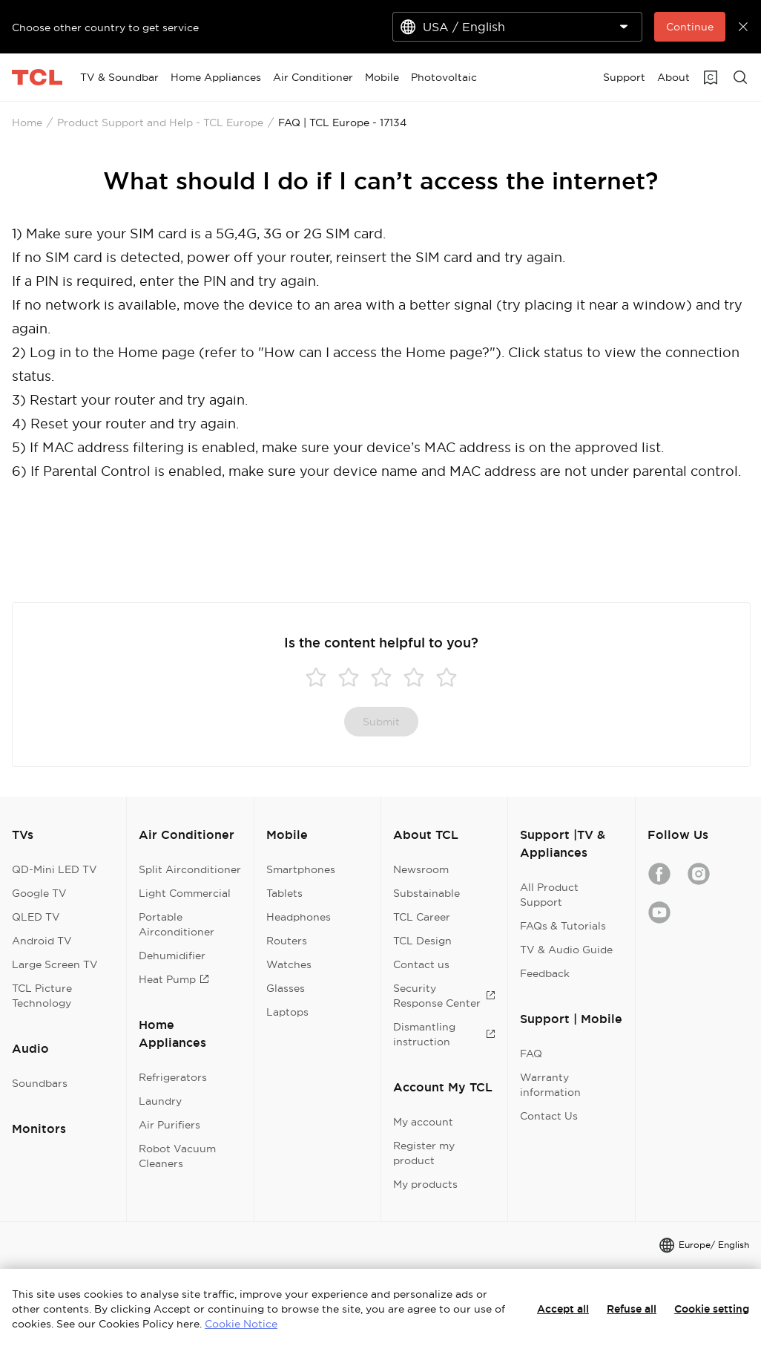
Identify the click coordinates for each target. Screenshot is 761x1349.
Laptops (287, 1012)
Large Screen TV (55, 964)
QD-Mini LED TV (54, 869)
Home (27, 122)
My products (425, 1184)
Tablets (284, 893)
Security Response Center (444, 995)
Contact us (421, 964)
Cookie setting (711, 1309)
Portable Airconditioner (176, 924)
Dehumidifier (172, 955)
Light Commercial (185, 893)
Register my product (424, 1153)
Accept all (563, 1309)
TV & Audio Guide (566, 949)
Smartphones (300, 869)
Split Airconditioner (190, 869)
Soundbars (39, 1083)
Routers (286, 940)
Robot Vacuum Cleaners (177, 1156)
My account (423, 1121)
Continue (690, 26)
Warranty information (550, 1085)
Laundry (160, 1101)
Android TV (42, 940)
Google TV (39, 893)
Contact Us (549, 1116)
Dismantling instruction (444, 1034)
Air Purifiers (169, 1124)
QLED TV (36, 917)
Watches (289, 964)
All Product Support (549, 895)
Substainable (426, 893)
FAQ (531, 1053)
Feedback (545, 973)
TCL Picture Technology (42, 995)
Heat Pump (174, 979)
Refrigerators (173, 1077)
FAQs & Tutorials (563, 925)
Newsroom (421, 869)
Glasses (285, 988)
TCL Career (421, 917)
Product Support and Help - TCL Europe (160, 122)
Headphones (298, 917)
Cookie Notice (241, 1323)
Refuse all (631, 1309)
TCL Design (422, 940)
